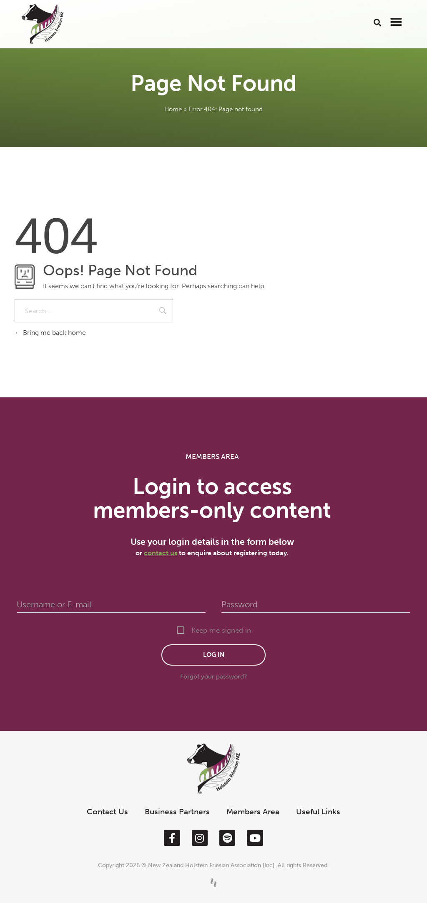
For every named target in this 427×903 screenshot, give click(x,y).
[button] (377, 22)
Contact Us (107, 811)
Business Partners (177, 811)
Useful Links (318, 811)
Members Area (252, 811)
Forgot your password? (213, 676)
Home (173, 109)
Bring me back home (50, 333)
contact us (160, 553)
